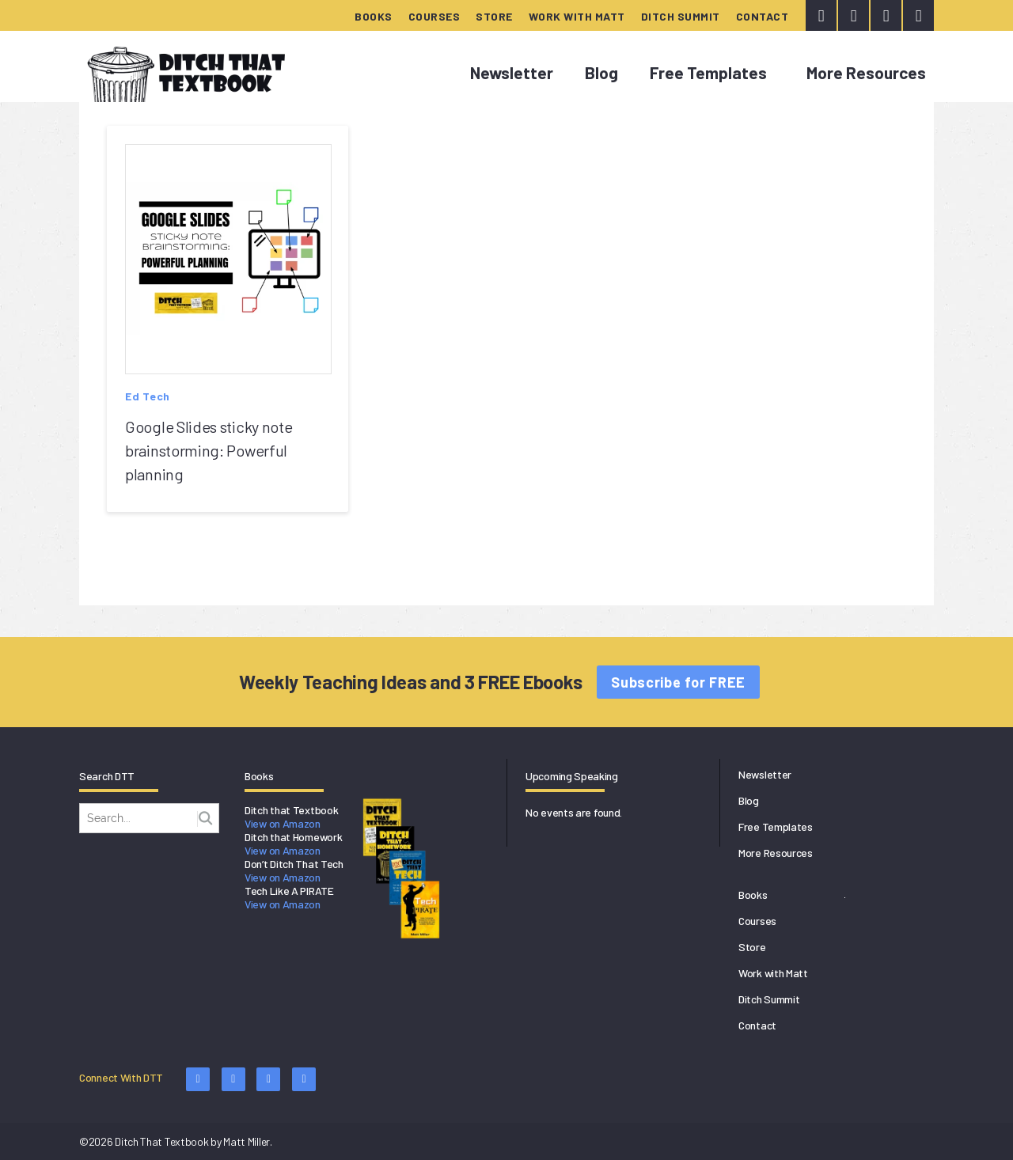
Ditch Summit (680, 16)
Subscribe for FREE (678, 682)
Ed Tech (147, 396)
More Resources (866, 72)
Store (494, 16)
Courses (434, 16)
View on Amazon (283, 823)
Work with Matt (577, 16)
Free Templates (708, 72)
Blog (601, 72)
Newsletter (511, 72)
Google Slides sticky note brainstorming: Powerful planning (209, 450)
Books (374, 16)
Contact (762, 16)
